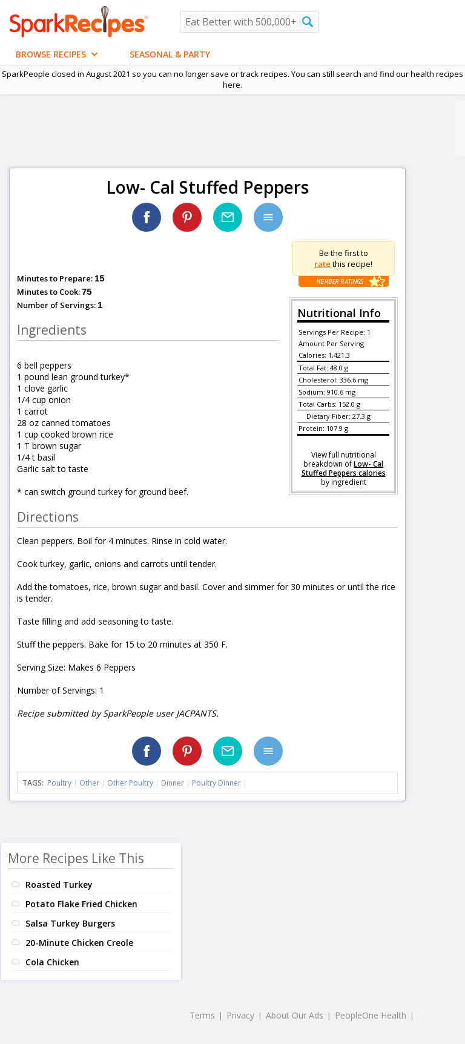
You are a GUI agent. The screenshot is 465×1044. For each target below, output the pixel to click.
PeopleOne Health (370, 1015)
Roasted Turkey (59, 884)
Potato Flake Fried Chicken (81, 904)
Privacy (240, 1015)
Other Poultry (130, 783)
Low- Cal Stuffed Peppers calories (344, 468)
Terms (202, 1015)
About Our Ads (294, 1015)
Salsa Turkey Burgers (70, 923)
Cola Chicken (52, 962)
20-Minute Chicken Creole (79, 942)
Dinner (172, 783)
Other (89, 783)
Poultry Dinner (216, 783)
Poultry (59, 783)
